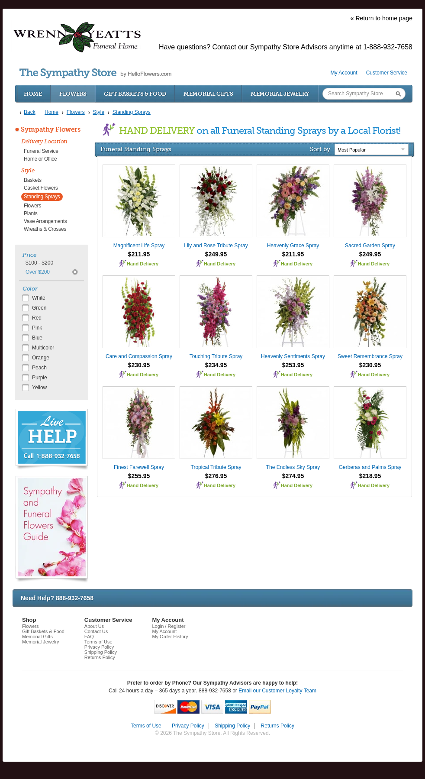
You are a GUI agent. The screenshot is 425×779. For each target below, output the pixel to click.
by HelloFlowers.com (95, 73)
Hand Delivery (142, 263)
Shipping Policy (100, 652)
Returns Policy (99, 657)
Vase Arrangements (45, 221)
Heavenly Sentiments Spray (293, 356)
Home (33, 94)
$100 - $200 (39, 263)
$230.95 (139, 365)
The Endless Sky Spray (293, 467)
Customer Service (386, 73)
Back (29, 112)
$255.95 (139, 475)
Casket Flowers (41, 188)
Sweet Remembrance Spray (370, 356)
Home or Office (40, 159)
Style (28, 170)
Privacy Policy (99, 647)
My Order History (170, 636)
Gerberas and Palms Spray (370, 467)
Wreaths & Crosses (45, 229)
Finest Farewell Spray (139, 467)
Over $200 (38, 272)
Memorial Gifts (208, 94)
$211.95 (139, 254)
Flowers (73, 94)
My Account (344, 73)
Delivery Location (44, 141)
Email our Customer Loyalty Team (277, 691)
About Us (94, 626)
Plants (31, 213)
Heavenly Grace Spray (293, 245)
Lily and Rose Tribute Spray (216, 245)
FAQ (89, 636)
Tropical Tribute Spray (216, 467)
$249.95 (216, 254)
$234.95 (216, 365)
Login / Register (168, 626)
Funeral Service (41, 151)
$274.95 (293, 475)
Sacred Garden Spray (370, 245)
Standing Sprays (42, 197)
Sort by (320, 148)
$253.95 (293, 365)
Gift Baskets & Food (135, 94)
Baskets (33, 180)
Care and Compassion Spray (139, 356)
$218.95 (370, 475)
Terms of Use (98, 641)
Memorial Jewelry (280, 94)
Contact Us (96, 631)
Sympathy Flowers (50, 129)
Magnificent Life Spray (139, 245)
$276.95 (216, 475)
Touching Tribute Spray (216, 356)
